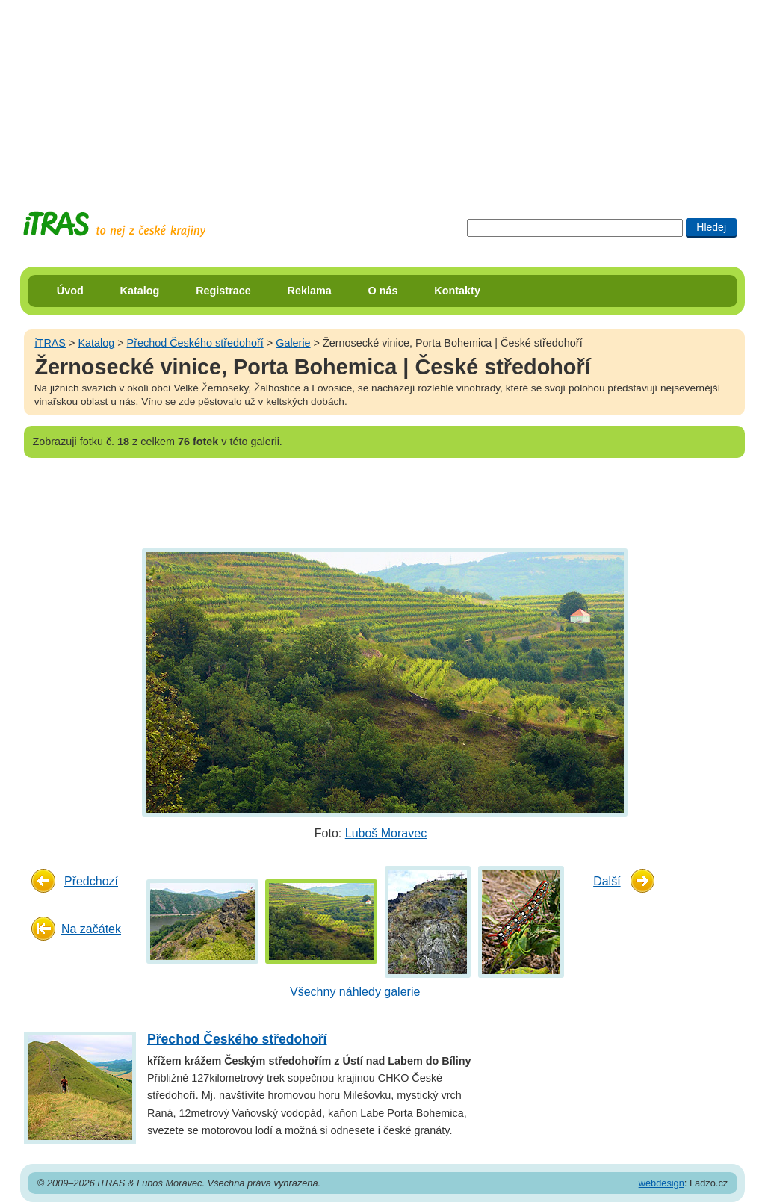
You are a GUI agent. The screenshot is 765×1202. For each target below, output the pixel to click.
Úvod (70, 291)
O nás (383, 291)
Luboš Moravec (386, 833)
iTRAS (50, 343)
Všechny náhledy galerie (355, 991)
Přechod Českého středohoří (195, 343)
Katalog (140, 291)
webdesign (661, 1183)
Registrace (223, 291)
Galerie (293, 343)
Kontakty (457, 291)
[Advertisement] (382, 93)
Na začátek (91, 929)
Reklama (310, 291)
